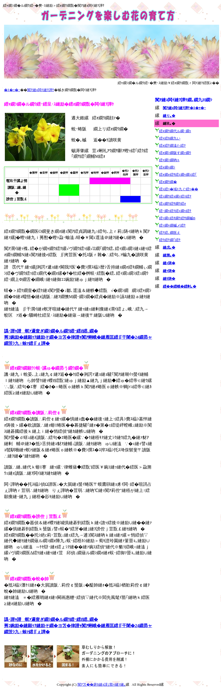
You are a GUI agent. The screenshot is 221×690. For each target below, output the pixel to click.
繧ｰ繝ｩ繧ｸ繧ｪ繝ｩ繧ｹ (175, 211)
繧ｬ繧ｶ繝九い (169, 138)
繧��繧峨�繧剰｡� (179, 286)
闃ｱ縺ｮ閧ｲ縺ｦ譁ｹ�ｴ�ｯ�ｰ (184, 108)
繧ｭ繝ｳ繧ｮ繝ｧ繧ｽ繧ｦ (175, 196)
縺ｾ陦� (169, 279)
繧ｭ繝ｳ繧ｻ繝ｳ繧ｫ (172, 204)
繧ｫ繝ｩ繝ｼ (167, 167)
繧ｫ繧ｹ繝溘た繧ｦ (172, 146)
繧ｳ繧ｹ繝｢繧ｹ (170, 240)
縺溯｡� (169, 255)
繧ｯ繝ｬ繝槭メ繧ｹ (172, 225)
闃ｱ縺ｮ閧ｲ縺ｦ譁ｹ (40, 90)
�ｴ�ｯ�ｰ (12, 90)
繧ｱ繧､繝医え (169, 233)
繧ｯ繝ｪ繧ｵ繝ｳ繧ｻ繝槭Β (177, 218)
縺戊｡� (169, 247)
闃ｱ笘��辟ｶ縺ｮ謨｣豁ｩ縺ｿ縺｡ (102, 684)
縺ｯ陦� (169, 271)
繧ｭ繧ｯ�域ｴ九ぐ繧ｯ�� (178, 189)
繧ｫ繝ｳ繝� (168, 182)
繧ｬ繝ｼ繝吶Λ (169, 160)
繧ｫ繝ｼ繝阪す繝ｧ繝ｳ (175, 153)
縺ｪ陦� (169, 263)
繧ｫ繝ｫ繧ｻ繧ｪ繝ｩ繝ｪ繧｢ (178, 175)
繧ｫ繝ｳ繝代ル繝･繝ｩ (175, 131)
